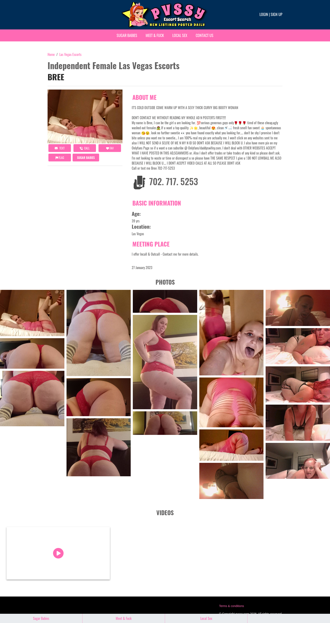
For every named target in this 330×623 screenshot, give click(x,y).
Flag (60, 157)
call (85, 148)
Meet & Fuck (155, 35)
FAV (110, 148)
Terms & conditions (231, 605)
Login (263, 14)
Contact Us (204, 35)
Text (60, 148)
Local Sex (179, 35)
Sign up (276, 14)
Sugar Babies (127, 35)
